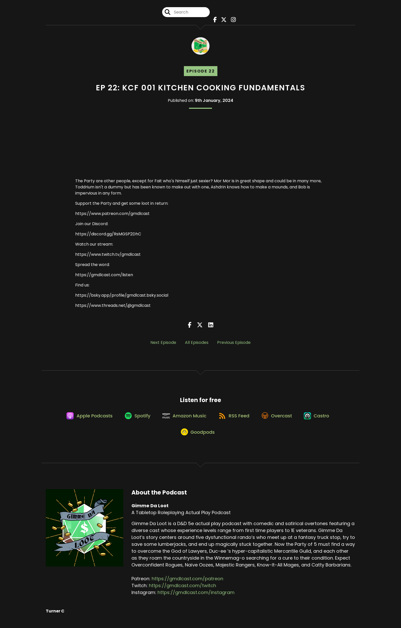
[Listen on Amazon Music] (184, 418)
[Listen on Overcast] (279, 418)
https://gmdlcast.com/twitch (182, 591)
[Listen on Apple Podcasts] (86, 418)
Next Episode (163, 344)
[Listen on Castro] (321, 418)
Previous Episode (234, 344)
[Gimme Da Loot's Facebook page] (215, 20)
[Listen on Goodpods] (198, 437)
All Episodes (196, 344)
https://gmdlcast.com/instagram (196, 598)
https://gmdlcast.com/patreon (187, 584)
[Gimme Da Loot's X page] (223, 20)
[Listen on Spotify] (135, 418)
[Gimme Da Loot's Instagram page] (232, 20)
